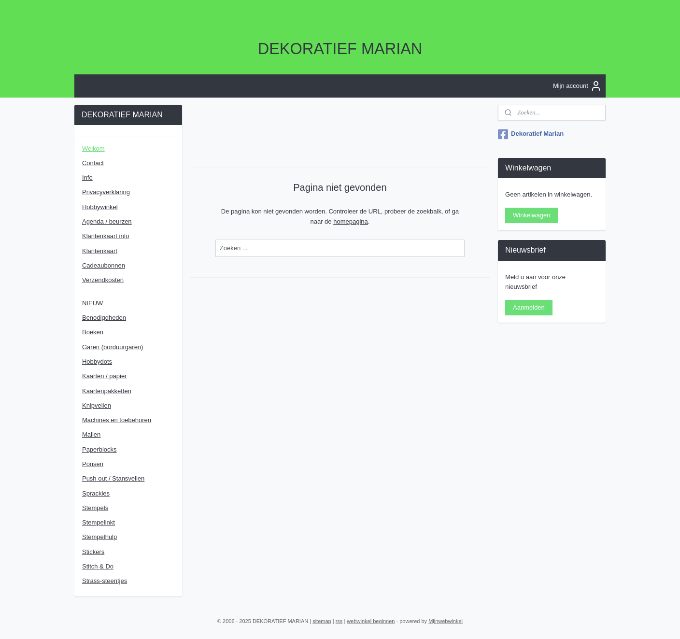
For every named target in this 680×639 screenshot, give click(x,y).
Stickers (93, 551)
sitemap (321, 621)
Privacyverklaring (106, 192)
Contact (93, 163)
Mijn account (577, 86)
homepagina (350, 221)
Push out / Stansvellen (113, 478)
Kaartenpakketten (106, 391)
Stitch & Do (97, 566)
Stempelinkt (98, 522)
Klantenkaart (99, 251)
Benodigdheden (104, 317)
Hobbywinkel (100, 207)
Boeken (92, 332)
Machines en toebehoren (116, 420)
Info (87, 177)
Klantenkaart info (105, 236)
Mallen (91, 434)
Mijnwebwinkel (445, 621)
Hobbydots (97, 361)
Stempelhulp (99, 536)
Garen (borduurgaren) (112, 347)
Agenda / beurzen (107, 221)
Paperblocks (99, 449)
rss (339, 621)
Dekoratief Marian (531, 134)
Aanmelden (529, 307)
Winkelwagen (531, 215)
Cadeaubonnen (103, 265)
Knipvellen (96, 405)
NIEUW (92, 303)
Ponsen (92, 464)
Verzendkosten (103, 280)
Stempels (95, 507)
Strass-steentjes (104, 580)
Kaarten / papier (104, 376)
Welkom (93, 148)
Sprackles (96, 493)
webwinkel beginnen (371, 621)
